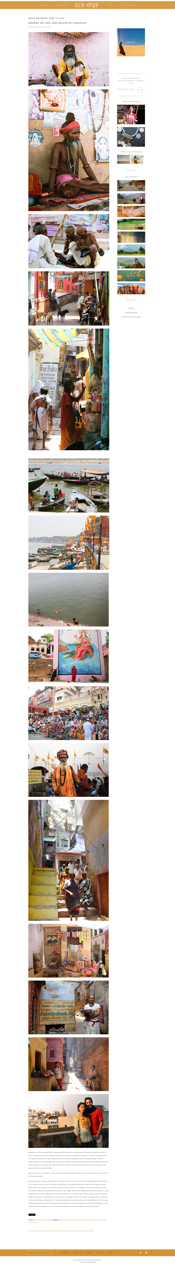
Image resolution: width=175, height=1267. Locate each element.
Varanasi (102, 1220)
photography (88, 1220)
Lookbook (89, 1252)
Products (44, 5)
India (35, 1220)
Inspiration (41, 1220)
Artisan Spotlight (131, 317)
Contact (109, 1252)
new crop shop (79, 1220)
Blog (109, 5)
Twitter (135, 1253)
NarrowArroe (90, 1262)
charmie (37, 27)
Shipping (99, 1252)
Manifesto (62, 5)
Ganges (68, 1220)
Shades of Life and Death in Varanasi (57, 22)
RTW (94, 1220)
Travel (131, 308)
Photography (48, 1220)
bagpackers (61, 1220)
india (72, 1220)
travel (97, 1220)
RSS (147, 1253)
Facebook (130, 1253)
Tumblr (141, 1253)
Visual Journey (127, 5)
